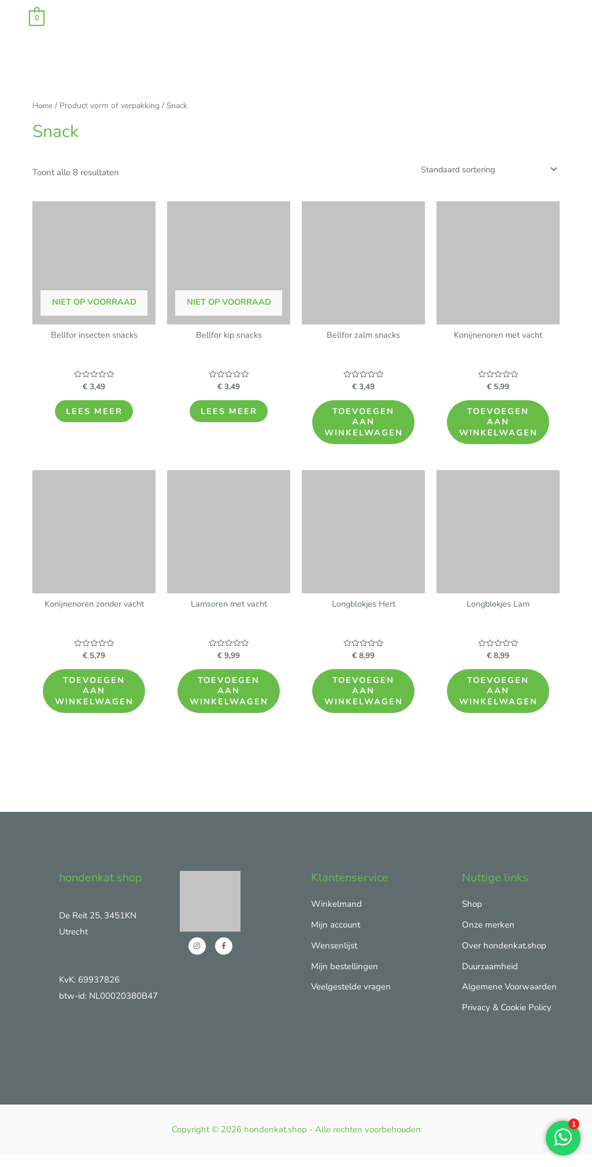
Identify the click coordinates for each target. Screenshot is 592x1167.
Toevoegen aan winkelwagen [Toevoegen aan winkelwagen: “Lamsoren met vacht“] (231, 699)
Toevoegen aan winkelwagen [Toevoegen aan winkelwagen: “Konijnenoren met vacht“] (500, 425)
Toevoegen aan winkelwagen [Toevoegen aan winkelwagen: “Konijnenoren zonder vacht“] (96, 699)
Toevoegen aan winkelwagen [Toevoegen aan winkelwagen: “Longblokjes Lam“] (500, 699)
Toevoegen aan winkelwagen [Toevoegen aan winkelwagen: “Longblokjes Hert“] (365, 699)
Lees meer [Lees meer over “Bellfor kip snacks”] (229, 414)
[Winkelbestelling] (484, 170)
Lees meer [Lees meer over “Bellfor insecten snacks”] (94, 414)
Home (43, 105)
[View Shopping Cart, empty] (37, 17)
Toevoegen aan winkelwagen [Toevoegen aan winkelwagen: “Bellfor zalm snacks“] (365, 425)
